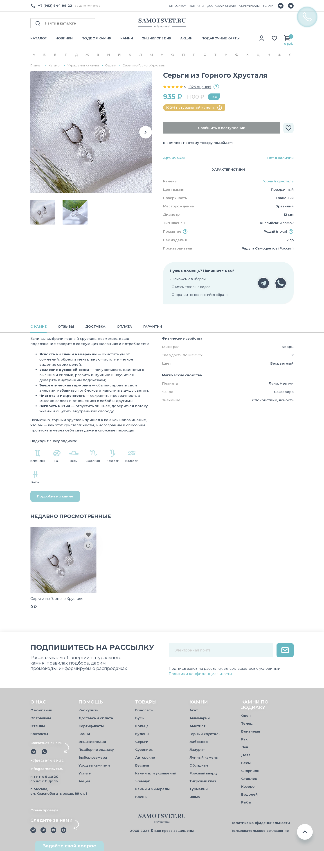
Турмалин (198, 789)
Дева (245, 755)
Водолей (249, 794)
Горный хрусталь (278, 181)
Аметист (197, 726)
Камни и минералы (152, 789)
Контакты (39, 734)
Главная (36, 65)
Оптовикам (40, 718)
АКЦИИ (186, 38)
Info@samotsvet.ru (46, 769)
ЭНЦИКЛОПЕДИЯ (156, 38)
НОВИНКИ (64, 38)
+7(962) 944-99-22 (47, 760)
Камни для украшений (155, 773)
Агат (193, 710)
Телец (246, 723)
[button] (145, 132)
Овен (246, 715)
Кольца (141, 726)
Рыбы (246, 802)
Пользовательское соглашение (260, 830)
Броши (141, 797)
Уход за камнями (94, 765)
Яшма (194, 797)
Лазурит (197, 749)
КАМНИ (126, 38)
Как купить (88, 710)
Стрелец (249, 778)
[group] (91, 132)
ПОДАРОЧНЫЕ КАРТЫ (221, 38)
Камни (84, 734)
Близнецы (250, 731)
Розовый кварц (203, 773)
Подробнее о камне (55, 496)
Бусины (142, 765)
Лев (244, 747)
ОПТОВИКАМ (177, 5)
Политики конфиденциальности (200, 674)
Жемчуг (142, 781)
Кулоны (142, 734)
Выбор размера (93, 757)
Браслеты (144, 710)
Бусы (139, 718)
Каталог (55, 65)
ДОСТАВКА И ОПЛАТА (221, 5)
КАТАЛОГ (38, 38)
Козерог (248, 786)
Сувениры (144, 749)
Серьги (110, 65)
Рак (244, 739)
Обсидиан (198, 765)
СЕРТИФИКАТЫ (249, 5)
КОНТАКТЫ (196, 5)
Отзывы (37, 726)
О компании (41, 710)
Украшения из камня (83, 65)
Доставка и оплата (96, 718)
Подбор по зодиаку (96, 749)
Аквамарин (199, 718)
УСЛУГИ (268, 5)
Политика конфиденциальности (260, 823)
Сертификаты (91, 726)
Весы (246, 763)
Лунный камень (203, 757)
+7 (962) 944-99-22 (55, 5)
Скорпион (250, 771)
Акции (84, 781)
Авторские (145, 757)
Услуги (85, 773)
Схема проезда (44, 810)
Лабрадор (198, 742)
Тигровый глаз (202, 781)
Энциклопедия (92, 742)
